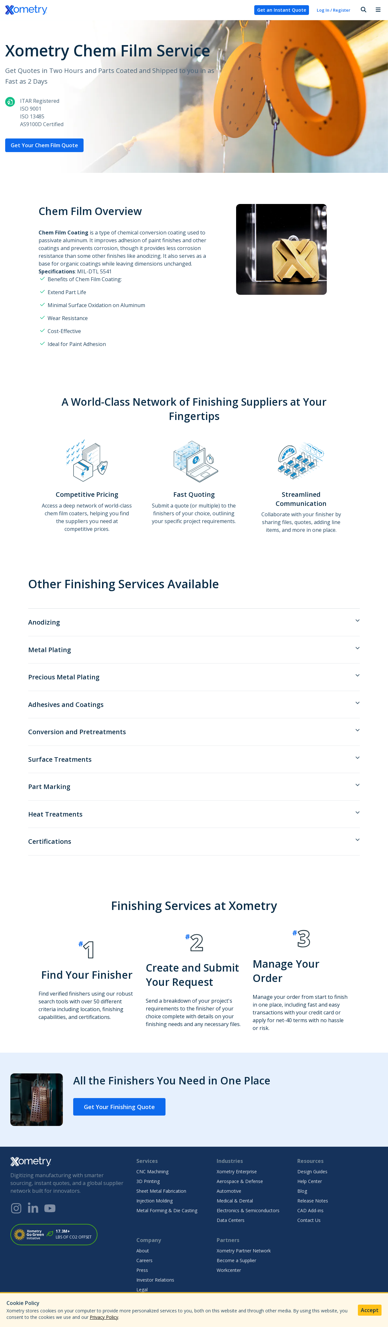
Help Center (309, 1181)
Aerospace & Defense (240, 1181)
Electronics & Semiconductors (248, 1210)
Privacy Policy (104, 1317)
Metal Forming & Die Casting (166, 1210)
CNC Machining (152, 1171)
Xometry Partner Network (244, 1251)
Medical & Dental (235, 1201)
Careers (144, 1260)
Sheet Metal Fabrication (161, 1191)
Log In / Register (333, 10)
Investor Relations (155, 1280)
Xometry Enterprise (237, 1171)
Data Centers (231, 1220)
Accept (370, 1310)
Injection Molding (154, 1201)
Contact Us (309, 1220)
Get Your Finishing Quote (119, 1107)
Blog (302, 1191)
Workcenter (229, 1270)
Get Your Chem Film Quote (44, 145)
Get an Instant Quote (281, 10)
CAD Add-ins (310, 1210)
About (142, 1251)
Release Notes (312, 1201)
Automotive (229, 1191)
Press (142, 1270)
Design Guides (312, 1171)
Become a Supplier (236, 1260)
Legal (142, 1289)
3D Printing (148, 1181)
